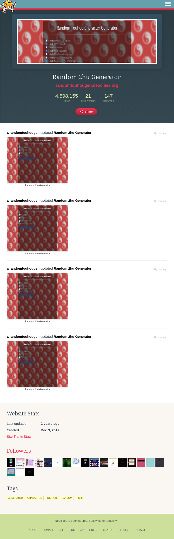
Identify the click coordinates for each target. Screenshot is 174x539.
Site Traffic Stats (19, 436)
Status (108, 530)
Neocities (61, 520)
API (82, 530)
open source (79, 520)
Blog (71, 530)
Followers (19, 451)
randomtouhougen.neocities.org (87, 85)
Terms (123, 530)
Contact (139, 530)
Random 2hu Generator (73, 132)
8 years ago (160, 269)
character (34, 498)
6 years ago (160, 133)
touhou (52, 498)
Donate (48, 530)
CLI (61, 530)
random (66, 498)
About (33, 530)
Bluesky (111, 520)
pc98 (79, 498)
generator (15, 498)
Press (93, 530)
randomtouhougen (23, 132)
